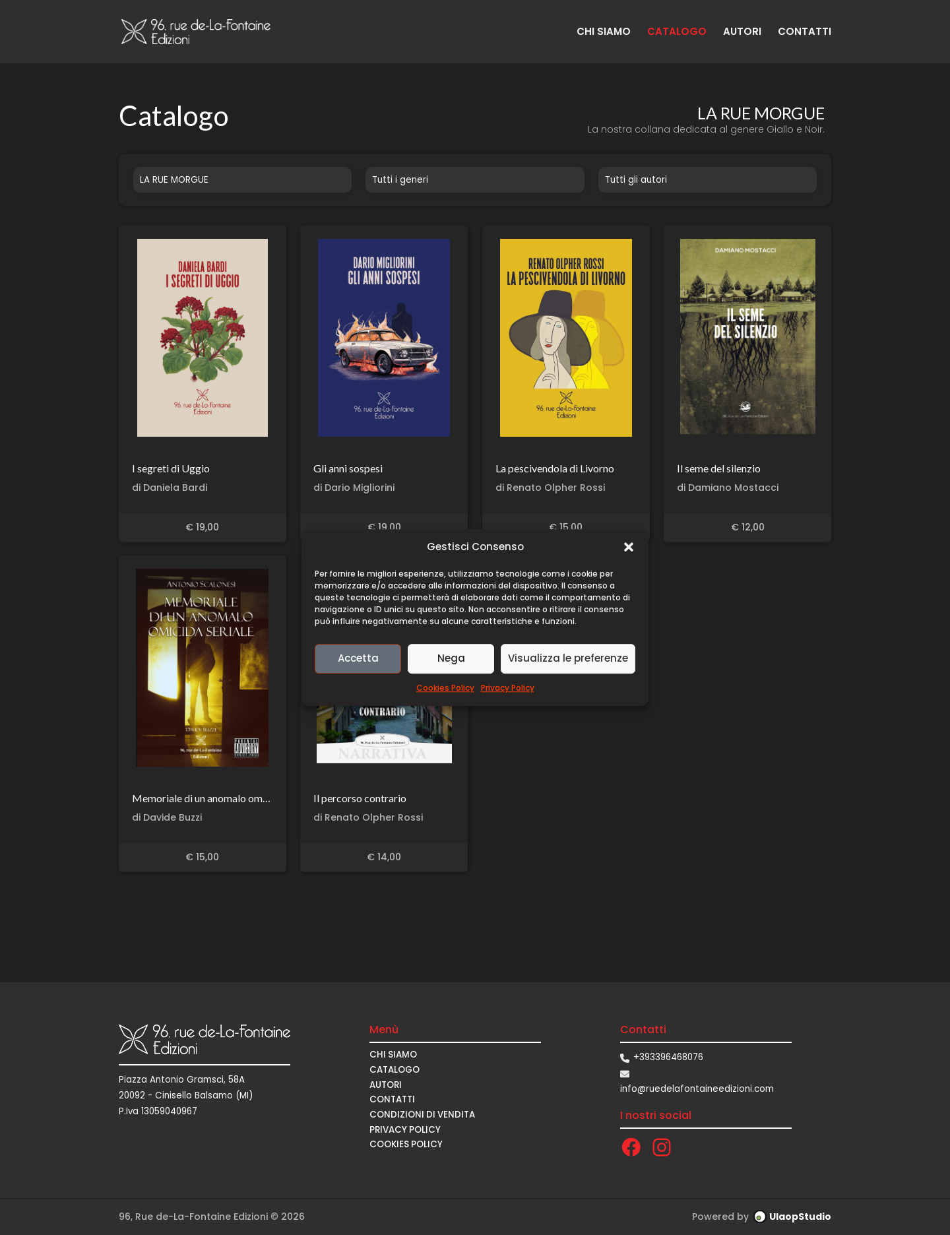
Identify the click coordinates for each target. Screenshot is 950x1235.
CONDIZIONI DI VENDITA (422, 1114)
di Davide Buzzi (167, 817)
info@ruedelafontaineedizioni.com (697, 1089)
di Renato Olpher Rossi (550, 487)
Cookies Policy (445, 687)
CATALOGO (677, 32)
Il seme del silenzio (719, 468)
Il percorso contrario (359, 798)
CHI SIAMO (604, 32)
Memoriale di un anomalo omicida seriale (224, 798)
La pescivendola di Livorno (554, 468)
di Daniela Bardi (169, 487)
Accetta (358, 659)
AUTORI (742, 32)
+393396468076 (668, 1057)
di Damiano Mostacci (727, 487)
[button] (628, 547)
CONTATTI (804, 32)
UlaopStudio (800, 1216)
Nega (451, 659)
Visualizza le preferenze (568, 659)
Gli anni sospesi (348, 468)
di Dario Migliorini (354, 487)
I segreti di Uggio (171, 468)
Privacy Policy (507, 687)
